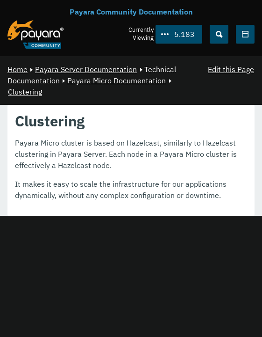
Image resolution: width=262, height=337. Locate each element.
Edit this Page (231, 69)
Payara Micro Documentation (116, 80)
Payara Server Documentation (86, 69)
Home (17, 69)
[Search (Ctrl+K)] (219, 34)
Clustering (25, 91)
